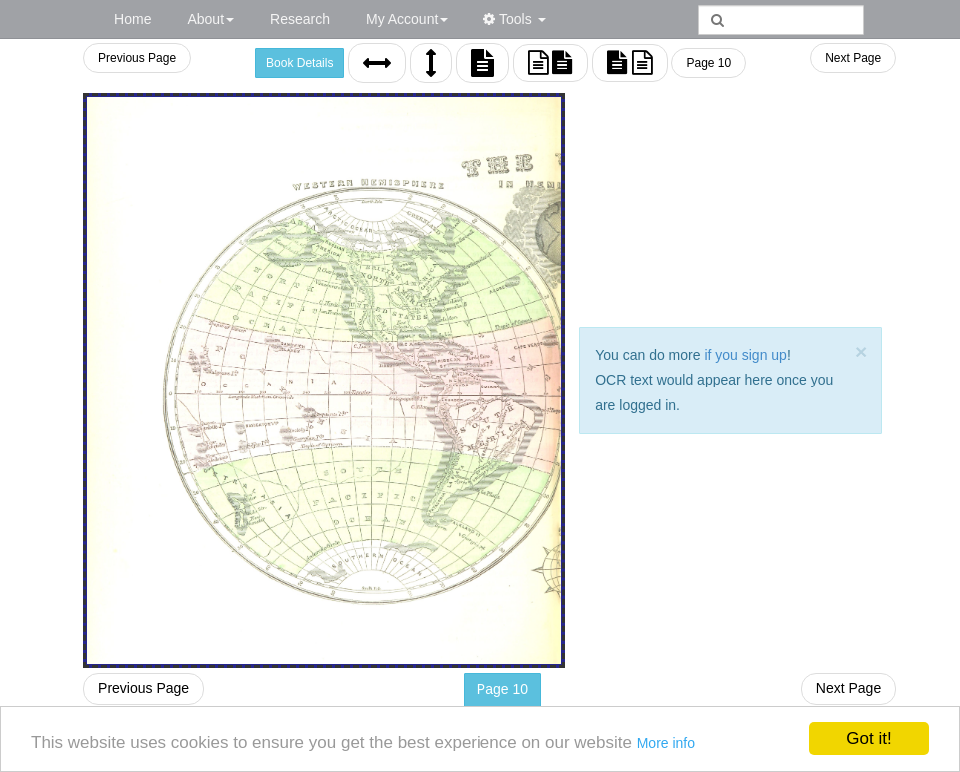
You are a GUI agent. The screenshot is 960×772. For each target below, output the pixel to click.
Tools (514, 19)
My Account (407, 19)
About (210, 19)
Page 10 (714, 63)
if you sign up (757, 355)
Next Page (853, 58)
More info (666, 743)
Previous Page (148, 58)
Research (300, 19)
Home (132, 19)
